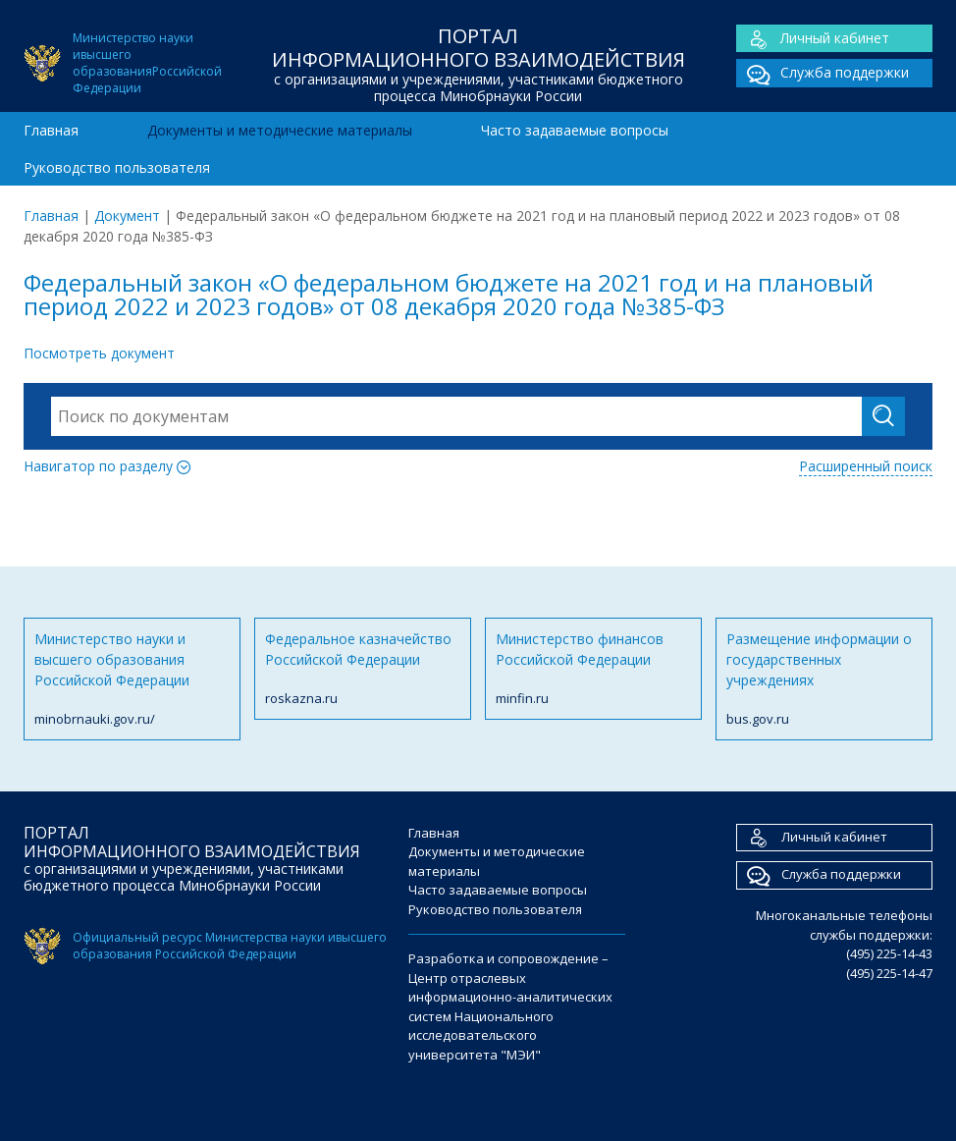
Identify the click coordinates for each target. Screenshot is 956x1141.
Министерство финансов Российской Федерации (593, 669)
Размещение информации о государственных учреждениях (824, 679)
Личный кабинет (812, 38)
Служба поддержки (822, 73)
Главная (51, 130)
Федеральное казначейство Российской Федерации (362, 669)
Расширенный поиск (865, 466)
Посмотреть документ (99, 353)
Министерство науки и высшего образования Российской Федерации (132, 679)
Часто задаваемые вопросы (574, 130)
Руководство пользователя (117, 167)
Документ (127, 215)
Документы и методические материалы (279, 130)
